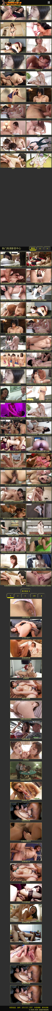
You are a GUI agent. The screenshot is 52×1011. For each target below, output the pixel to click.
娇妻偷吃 (13, 145)
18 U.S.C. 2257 (27, 1007)
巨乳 (13, 79)
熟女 (13, 128)
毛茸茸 (39, 96)
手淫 (13, 96)
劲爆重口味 (39, 63)
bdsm (39, 161)
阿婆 (13, 30)
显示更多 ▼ (26, 591)
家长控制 (45, 1007)
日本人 (39, 14)
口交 (39, 30)
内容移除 (37, 1007)
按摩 (13, 161)
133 (34, 596)
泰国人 (39, 112)
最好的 (33, 248)
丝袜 (13, 14)
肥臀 (39, 46)
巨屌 (39, 145)
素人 (39, 79)
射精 (39, 128)
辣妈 (13, 63)
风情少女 (13, 46)
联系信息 (12, 1007)
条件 (18, 1007)
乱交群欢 (13, 112)
